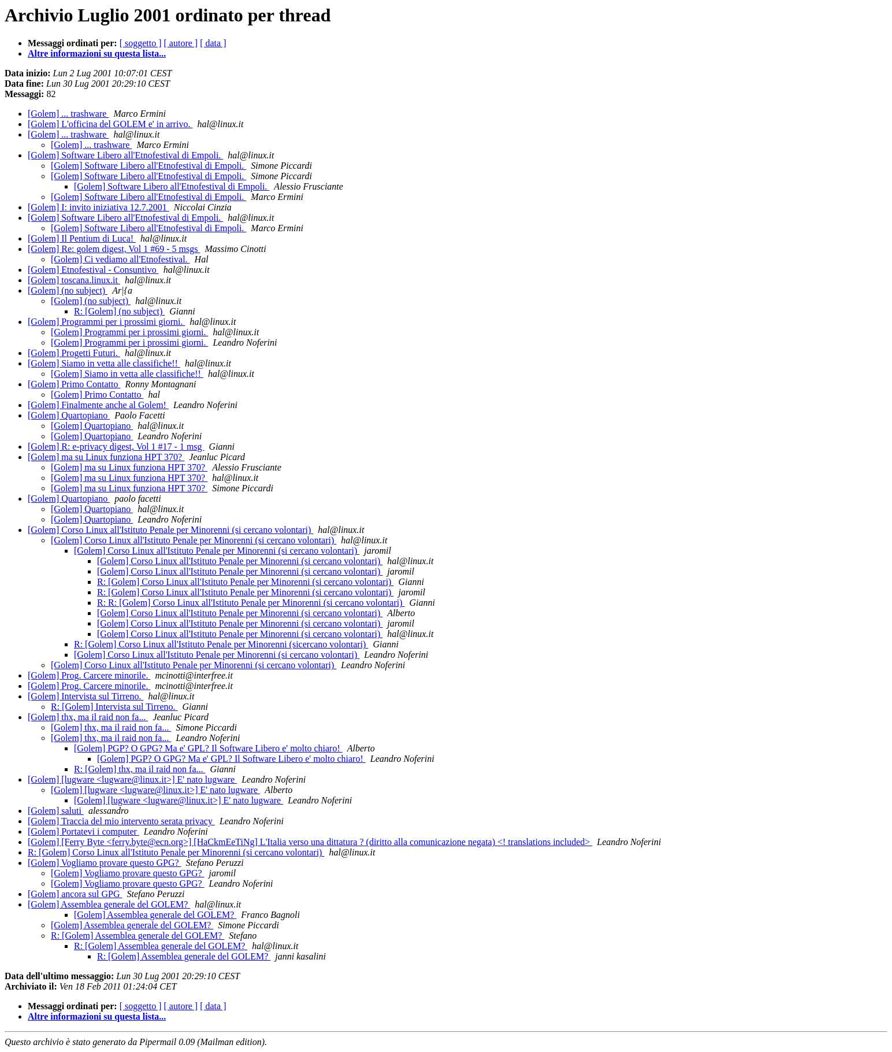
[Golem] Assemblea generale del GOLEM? (109, 904)
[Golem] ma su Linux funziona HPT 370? (106, 457)
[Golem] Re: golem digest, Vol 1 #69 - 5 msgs (114, 249)
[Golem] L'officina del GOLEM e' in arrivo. (110, 124)
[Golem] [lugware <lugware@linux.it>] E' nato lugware (132, 779)
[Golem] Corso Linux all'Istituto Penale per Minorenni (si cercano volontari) (170, 530)
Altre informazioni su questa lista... (97, 53)
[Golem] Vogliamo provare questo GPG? (104, 863)
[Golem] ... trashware (68, 113)
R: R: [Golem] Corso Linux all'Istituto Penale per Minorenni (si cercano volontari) (251, 603)
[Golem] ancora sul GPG (75, 894)
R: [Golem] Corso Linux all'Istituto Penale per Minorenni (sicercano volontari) (221, 644)
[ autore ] (181, 43)
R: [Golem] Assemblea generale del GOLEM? (137, 935)
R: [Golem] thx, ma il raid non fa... (140, 769)
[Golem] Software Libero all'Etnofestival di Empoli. (125, 155)
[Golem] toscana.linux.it (74, 280)
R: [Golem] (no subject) (119, 311)
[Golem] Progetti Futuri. (74, 353)
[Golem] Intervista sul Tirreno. (85, 696)
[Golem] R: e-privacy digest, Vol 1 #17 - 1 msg (116, 446)
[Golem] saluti (56, 811)
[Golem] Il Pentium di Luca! (82, 238)
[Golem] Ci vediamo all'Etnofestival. (120, 259)
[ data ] (213, 43)
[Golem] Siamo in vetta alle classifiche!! (104, 363)
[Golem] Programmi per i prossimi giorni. (106, 322)
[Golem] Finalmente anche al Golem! (98, 405)
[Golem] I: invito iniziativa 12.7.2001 (98, 207)
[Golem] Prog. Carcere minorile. (89, 675)
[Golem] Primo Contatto (74, 384)
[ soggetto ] (141, 43)
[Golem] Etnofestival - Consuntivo (93, 270)
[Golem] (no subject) (67, 290)
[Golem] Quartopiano (69, 415)
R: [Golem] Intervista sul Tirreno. (114, 707)
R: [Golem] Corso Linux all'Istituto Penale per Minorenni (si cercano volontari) (245, 582)
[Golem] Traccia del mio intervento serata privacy (121, 821)
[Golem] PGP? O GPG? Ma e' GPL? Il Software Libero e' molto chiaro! (208, 748)
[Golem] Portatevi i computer (83, 831)
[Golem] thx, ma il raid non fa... (88, 717)
